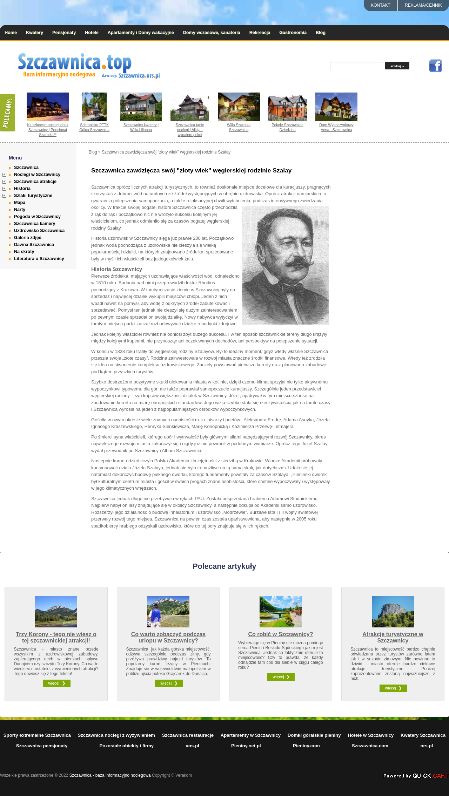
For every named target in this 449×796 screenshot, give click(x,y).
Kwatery (34, 32)
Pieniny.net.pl (246, 745)
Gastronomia (293, 32)
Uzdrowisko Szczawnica (39, 230)
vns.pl (192, 745)
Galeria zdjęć (27, 237)
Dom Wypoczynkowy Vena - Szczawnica (336, 127)
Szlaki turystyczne (33, 195)
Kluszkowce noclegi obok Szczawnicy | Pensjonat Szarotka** (47, 130)
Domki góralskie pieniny (314, 735)
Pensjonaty (64, 32)
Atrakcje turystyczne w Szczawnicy (392, 637)
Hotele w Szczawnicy (371, 735)
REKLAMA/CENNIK (423, 5)
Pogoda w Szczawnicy (37, 216)
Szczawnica (26, 167)
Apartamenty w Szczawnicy (251, 735)
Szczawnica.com (370, 745)
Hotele (92, 32)
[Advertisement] (406, 255)
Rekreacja (259, 32)
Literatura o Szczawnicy (39, 258)
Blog (321, 32)
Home (11, 32)
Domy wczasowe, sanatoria (211, 32)
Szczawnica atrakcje (35, 181)
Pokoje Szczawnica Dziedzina (287, 127)
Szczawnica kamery (34, 223)
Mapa (19, 202)
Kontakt (380, 5)
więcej (53, 683)
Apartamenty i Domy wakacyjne (141, 32)
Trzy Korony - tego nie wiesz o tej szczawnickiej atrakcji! (56, 637)
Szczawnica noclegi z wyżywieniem (116, 735)
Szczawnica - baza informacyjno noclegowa (110, 775)
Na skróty (24, 251)
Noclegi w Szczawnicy (37, 174)
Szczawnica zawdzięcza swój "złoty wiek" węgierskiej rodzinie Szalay (166, 152)
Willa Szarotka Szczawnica (238, 127)
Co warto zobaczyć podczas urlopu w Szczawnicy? (168, 637)
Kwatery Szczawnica (423, 735)
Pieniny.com (306, 745)
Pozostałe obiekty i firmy (127, 745)
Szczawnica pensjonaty (42, 745)
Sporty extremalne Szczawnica (37, 735)
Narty (19, 209)
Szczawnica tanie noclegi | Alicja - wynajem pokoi (190, 130)
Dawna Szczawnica (34, 244)
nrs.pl (426, 745)
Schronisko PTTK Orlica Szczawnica (94, 127)
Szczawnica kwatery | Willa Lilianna (141, 127)
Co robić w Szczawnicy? (280, 634)
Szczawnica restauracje (188, 735)
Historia (22, 188)
